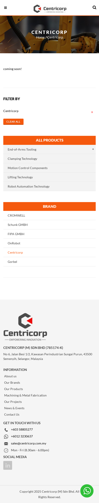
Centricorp (15, 252)
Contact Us (11, 414)
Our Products (13, 389)
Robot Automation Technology (29, 186)
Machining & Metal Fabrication (25, 395)
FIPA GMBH (16, 234)
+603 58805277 (22, 429)
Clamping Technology (22, 158)
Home (40, 37)
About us (10, 376)
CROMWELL (16, 215)
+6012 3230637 (22, 436)
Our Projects (13, 402)
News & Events (14, 408)
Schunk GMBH (18, 225)
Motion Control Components (28, 168)
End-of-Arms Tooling (22, 149)
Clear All (13, 121)
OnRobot (14, 243)
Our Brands (12, 382)
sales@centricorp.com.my (28, 443)
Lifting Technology (20, 177)
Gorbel (12, 261)
